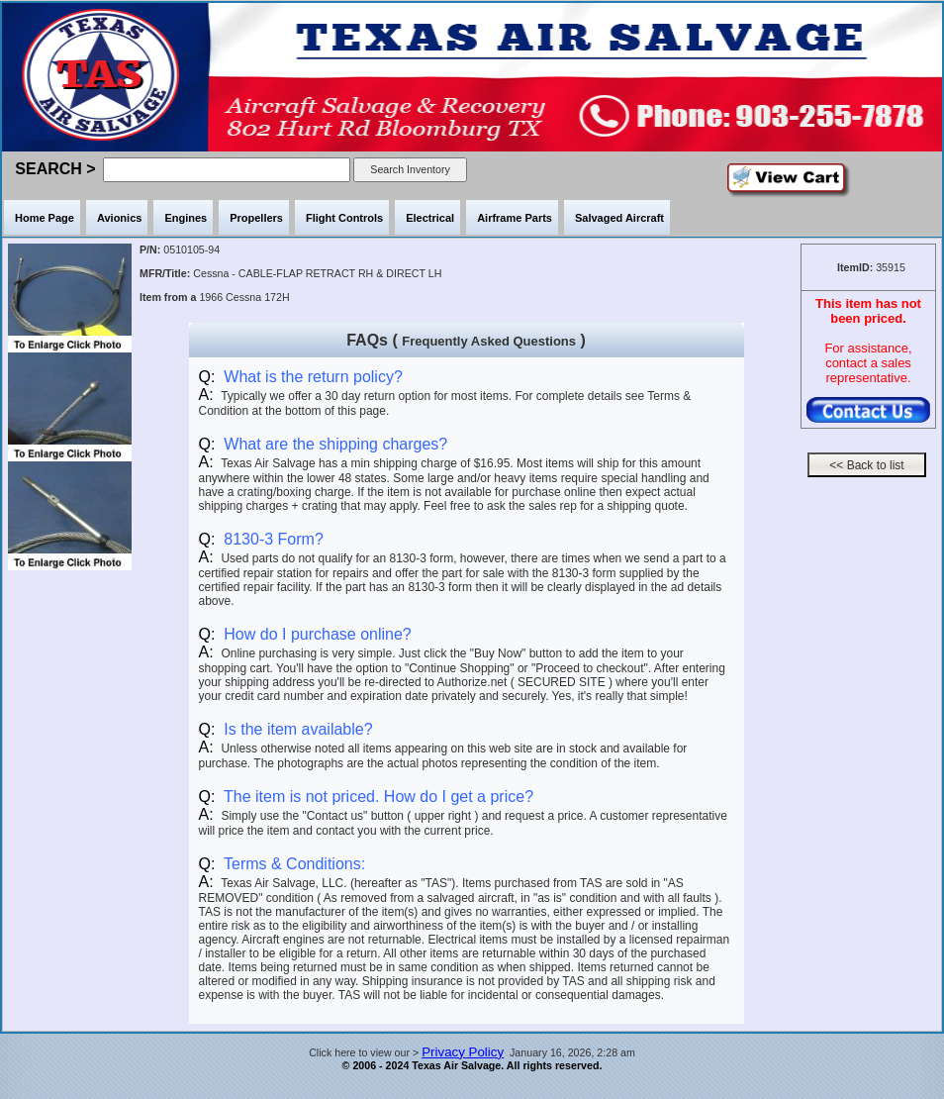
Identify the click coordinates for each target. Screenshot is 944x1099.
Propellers (256, 218)
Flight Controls (344, 218)
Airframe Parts (514, 218)
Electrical (430, 218)
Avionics (119, 218)
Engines (185, 218)
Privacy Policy (463, 1052)
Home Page (44, 218)
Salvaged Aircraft (619, 218)
